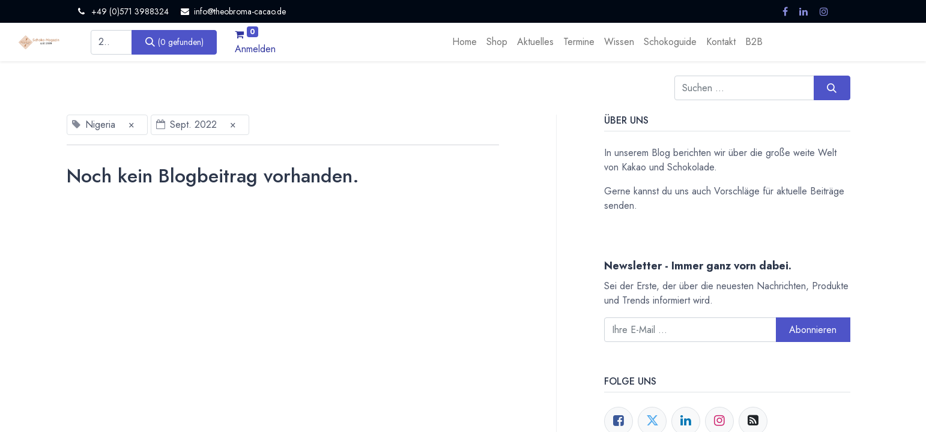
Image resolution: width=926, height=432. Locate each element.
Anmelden (255, 49)
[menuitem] (464, 42)
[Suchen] (174, 42)
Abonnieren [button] (813, 330)
